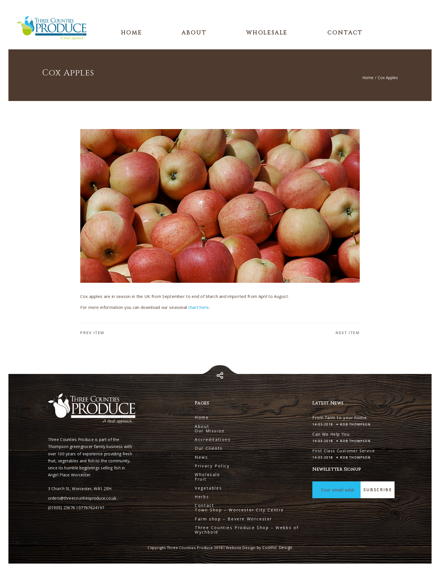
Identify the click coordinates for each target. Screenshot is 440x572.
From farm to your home (339, 417)
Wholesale (266, 32)
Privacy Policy (212, 465)
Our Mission (210, 430)
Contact (345, 32)
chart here (198, 307)
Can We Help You (331, 434)
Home (131, 32)
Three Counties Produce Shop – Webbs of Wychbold (247, 530)
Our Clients (209, 448)
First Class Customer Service (343, 450)
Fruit (201, 479)
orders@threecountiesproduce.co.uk (82, 498)
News (201, 457)
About (194, 32)
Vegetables (208, 488)
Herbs (202, 496)
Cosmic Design (277, 547)
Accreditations (213, 439)
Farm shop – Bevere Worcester (233, 519)
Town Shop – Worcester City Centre (239, 510)
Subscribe (377, 489)
